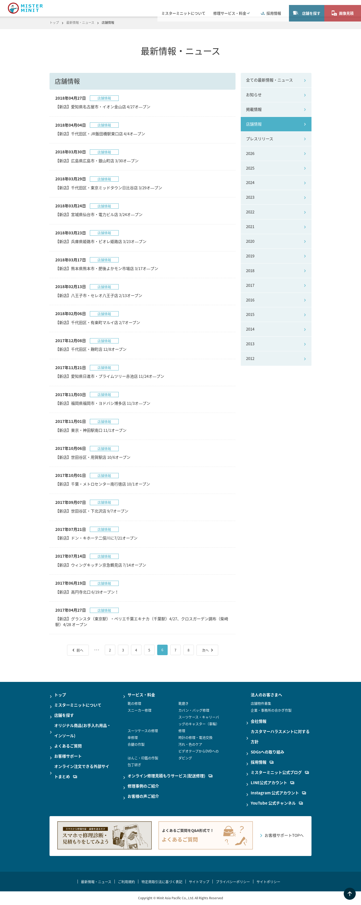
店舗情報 (254, 124)
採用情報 (271, 8)
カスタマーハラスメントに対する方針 (280, 737)
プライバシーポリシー (233, 881)
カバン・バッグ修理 (193, 710)
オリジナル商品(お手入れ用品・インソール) (82, 731)
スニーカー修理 (139, 710)
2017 (250, 285)
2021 (250, 226)
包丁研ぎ (134, 764)
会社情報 (258, 721)
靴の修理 (134, 703)
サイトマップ (199, 881)
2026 (250, 153)
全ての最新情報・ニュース (269, 80)
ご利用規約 (126, 881)
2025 (250, 168)
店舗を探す (306, 8)
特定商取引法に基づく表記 (161, 881)
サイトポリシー (268, 881)
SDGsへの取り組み (267, 752)
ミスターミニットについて (183, 8)
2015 (250, 314)
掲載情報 (254, 109)
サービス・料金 (141, 695)
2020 (250, 241)
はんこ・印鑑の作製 (143, 757)
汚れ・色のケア (190, 744)
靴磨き (183, 703)
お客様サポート (68, 756)
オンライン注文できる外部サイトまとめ (81, 771)
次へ (205, 650)
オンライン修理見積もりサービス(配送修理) (170, 776)
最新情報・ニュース (80, 22)
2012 (250, 358)
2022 (250, 212)
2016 (250, 300)
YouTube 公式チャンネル (277, 803)
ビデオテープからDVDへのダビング (198, 754)
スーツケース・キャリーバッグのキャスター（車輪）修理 (198, 723)
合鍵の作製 (136, 744)
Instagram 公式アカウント (278, 793)
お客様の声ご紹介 (143, 796)
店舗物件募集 (261, 703)
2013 (250, 344)
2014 (250, 329)
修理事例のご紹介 (143, 786)
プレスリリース (259, 139)
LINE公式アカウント (272, 782)
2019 (250, 256)
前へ (79, 650)
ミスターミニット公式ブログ (280, 772)
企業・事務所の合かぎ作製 (271, 710)
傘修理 (133, 737)
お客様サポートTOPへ (284, 835)
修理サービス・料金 (229, 8)
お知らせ (254, 95)
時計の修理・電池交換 (195, 737)
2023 (250, 197)
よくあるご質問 (68, 746)
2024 (250, 182)
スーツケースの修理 (143, 730)
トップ (54, 22)
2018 (250, 270)
